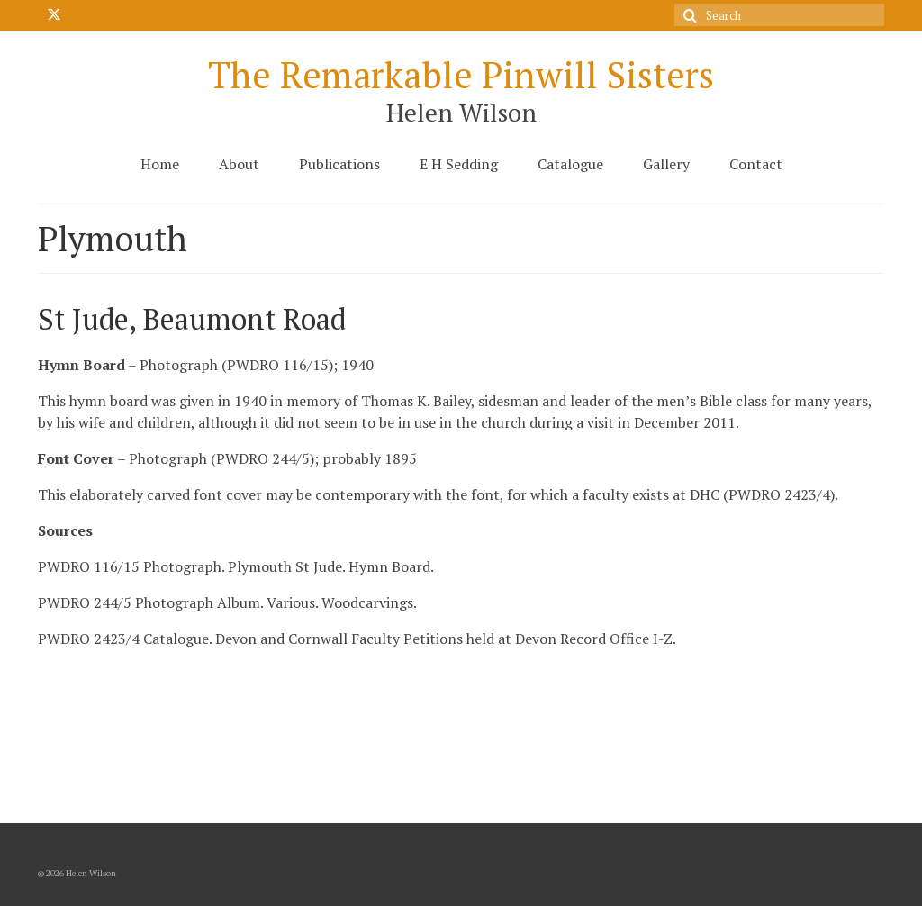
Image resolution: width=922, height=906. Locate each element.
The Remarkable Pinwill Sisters (461, 74)
